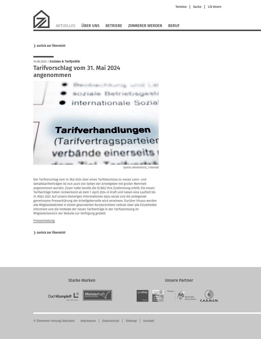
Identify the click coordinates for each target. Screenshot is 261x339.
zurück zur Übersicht (51, 46)
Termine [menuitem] (181, 7)
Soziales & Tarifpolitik (65, 61)
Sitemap (131, 321)
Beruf (174, 25)
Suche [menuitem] (197, 7)
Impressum (88, 321)
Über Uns (90, 25)
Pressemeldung (44, 221)
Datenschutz (110, 321)
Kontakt (148, 321)
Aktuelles (65, 25)
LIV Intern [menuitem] (214, 7)
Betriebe (114, 25)
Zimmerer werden (145, 25)
